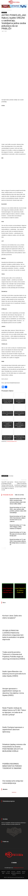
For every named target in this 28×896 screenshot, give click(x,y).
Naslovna (3, 10)
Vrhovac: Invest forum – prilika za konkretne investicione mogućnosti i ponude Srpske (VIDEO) (20, 501)
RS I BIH (8, 888)
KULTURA (8, 890)
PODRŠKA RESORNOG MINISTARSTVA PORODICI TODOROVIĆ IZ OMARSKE (12, 782)
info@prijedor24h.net (18, 884)
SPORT (23, 890)
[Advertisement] (14, 48)
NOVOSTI (13, 888)
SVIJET (3, 890)
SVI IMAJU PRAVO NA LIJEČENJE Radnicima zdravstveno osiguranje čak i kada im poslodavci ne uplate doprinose (13, 651)
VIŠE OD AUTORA (19, 511)
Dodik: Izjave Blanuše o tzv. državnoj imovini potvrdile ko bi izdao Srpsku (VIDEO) (14, 690)
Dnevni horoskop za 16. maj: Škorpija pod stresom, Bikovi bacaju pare (18, 550)
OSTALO (14, 891)
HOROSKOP (9, 10)
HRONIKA (19, 888)
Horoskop (11, 492)
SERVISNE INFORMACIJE (16, 890)
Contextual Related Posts (11, 458)
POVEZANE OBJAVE (8, 511)
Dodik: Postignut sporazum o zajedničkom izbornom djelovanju (13, 746)
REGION (23, 888)
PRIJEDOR (14, 826)
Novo (4, 619)
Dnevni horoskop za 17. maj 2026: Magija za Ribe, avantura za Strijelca (17, 543)
